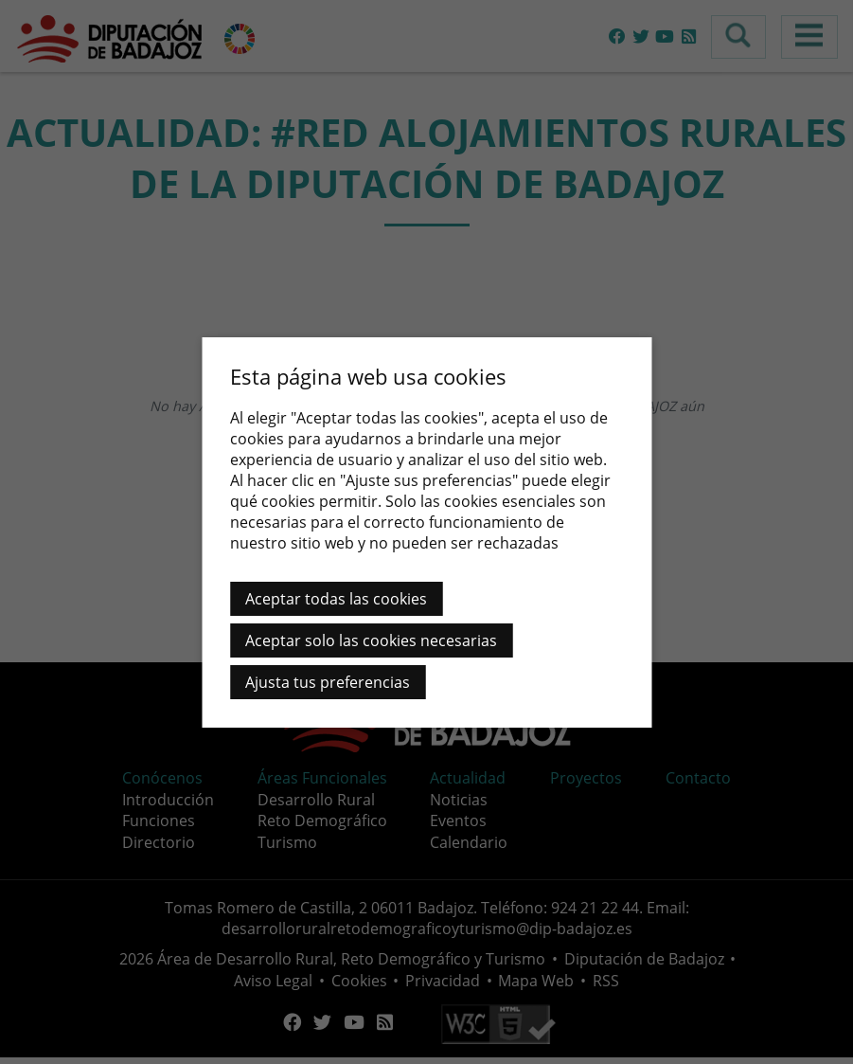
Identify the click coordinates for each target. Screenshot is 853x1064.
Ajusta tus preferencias (327, 682)
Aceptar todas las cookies (336, 598)
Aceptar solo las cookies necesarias (371, 640)
